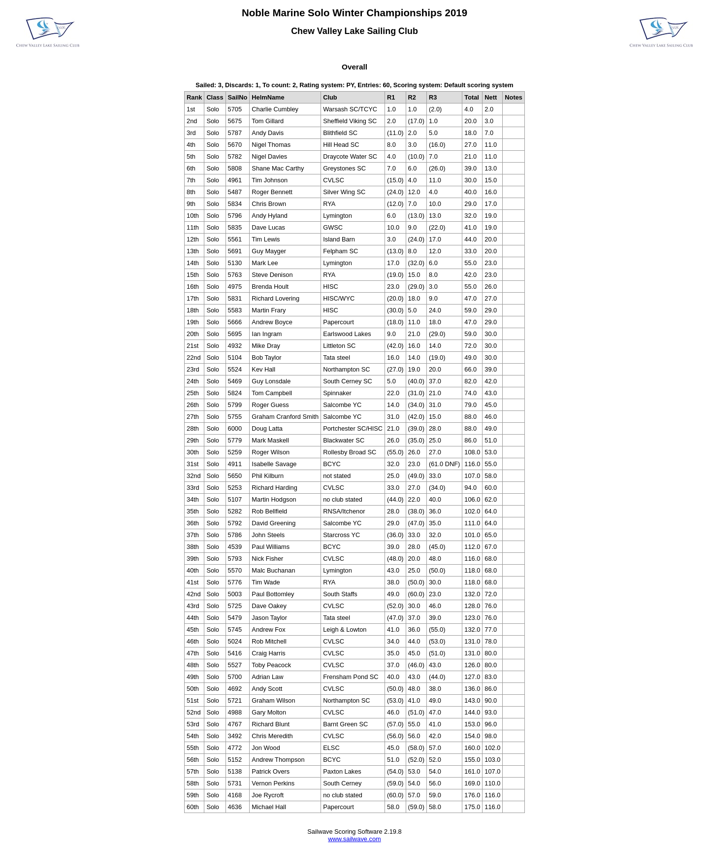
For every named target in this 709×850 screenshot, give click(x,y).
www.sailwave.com (354, 839)
